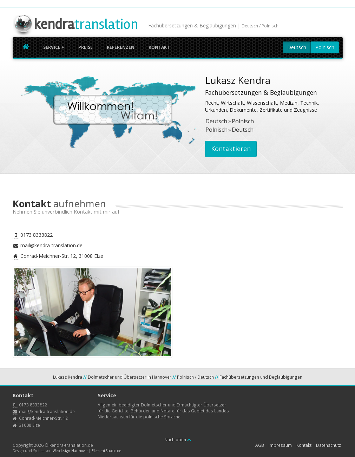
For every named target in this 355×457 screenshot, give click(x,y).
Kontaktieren (231, 148)
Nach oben (177, 439)
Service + (53, 47)
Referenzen (120, 47)
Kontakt (159, 47)
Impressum (280, 445)
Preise (85, 47)
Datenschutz (328, 445)
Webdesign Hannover (70, 450)
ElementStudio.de (106, 450)
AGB (259, 445)
